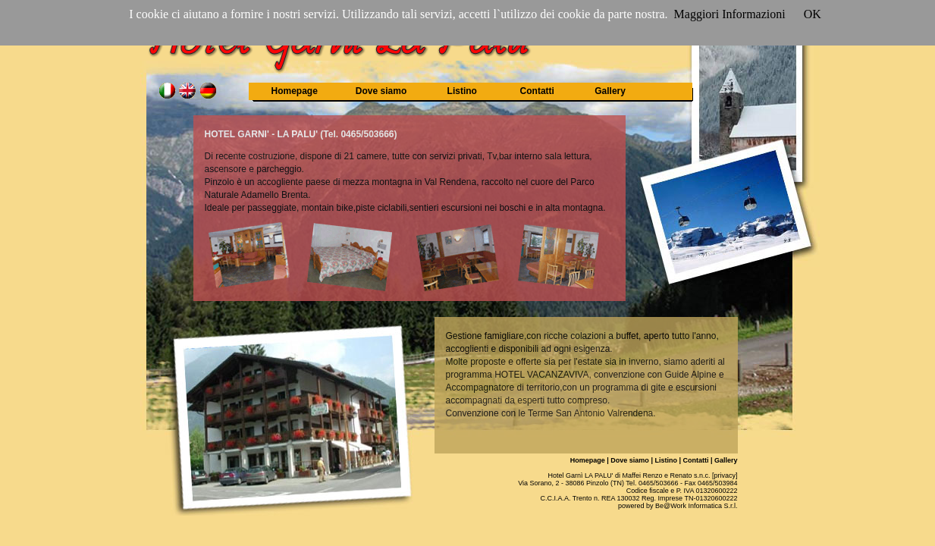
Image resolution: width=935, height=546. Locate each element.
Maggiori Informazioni (730, 14)
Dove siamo (381, 91)
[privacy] (725, 475)
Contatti (537, 91)
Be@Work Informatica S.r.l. (696, 506)
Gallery (610, 91)
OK (812, 14)
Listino (462, 91)
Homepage (294, 91)
